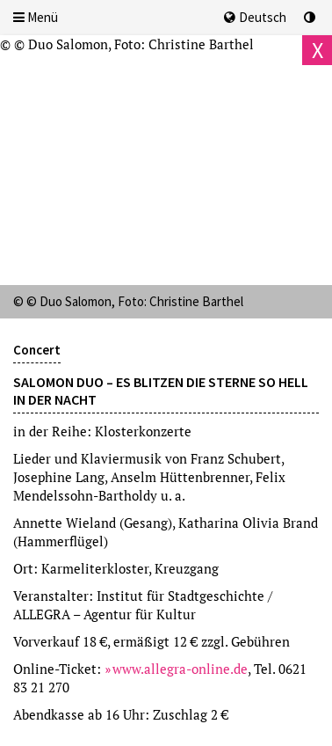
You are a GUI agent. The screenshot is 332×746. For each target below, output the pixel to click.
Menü (35, 17)
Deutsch (255, 17)
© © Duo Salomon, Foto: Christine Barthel (127, 44)
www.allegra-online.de (180, 668)
